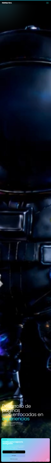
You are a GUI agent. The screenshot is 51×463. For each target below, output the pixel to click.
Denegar (14, 455)
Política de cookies (14, 459)
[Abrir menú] (47, 2)
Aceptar (14, 452)
